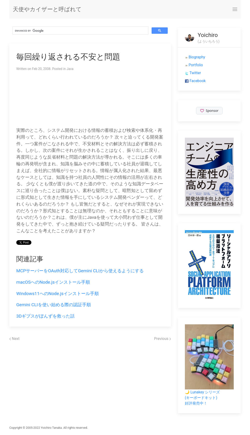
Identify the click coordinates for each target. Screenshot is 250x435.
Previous (162, 338)
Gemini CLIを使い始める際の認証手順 (53, 304)
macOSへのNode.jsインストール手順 (53, 282)
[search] (80, 31)
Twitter (195, 73)
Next (14, 338)
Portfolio (196, 65)
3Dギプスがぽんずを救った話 (45, 316)
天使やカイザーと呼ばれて (47, 9)
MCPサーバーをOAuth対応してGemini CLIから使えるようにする (80, 270)
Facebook (198, 81)
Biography (197, 57)
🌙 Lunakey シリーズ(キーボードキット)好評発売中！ (202, 397)
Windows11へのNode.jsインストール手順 (57, 293)
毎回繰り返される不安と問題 (68, 56)
